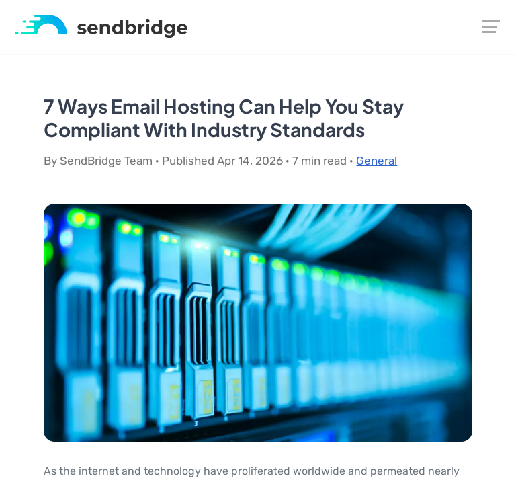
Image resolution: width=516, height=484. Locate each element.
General (376, 160)
